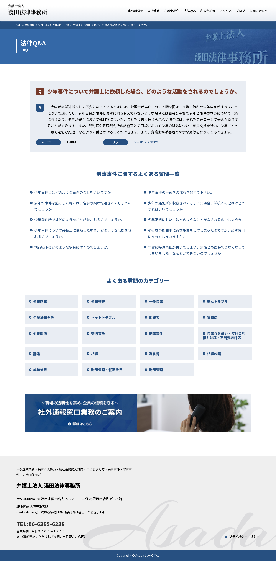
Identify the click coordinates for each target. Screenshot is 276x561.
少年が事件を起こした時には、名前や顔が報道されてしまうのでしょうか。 (82, 206)
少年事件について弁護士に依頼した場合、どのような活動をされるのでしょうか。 (82, 233)
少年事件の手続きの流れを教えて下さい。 (181, 192)
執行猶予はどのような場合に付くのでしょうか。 (72, 247)
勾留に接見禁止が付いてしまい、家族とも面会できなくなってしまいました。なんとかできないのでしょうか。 (196, 250)
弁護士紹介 (171, 10)
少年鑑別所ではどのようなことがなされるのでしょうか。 (79, 219)
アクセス (226, 10)
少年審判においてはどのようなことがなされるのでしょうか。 (196, 219)
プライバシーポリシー (244, 536)
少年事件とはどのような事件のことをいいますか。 (74, 192)
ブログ (240, 10)
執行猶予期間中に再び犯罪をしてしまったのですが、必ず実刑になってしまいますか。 (196, 233)
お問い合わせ (259, 10)
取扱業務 (154, 10)
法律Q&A (190, 10)
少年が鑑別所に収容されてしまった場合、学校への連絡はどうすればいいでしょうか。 (196, 206)
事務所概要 (135, 10)
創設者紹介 (207, 10)
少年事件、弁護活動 (146, 142)
